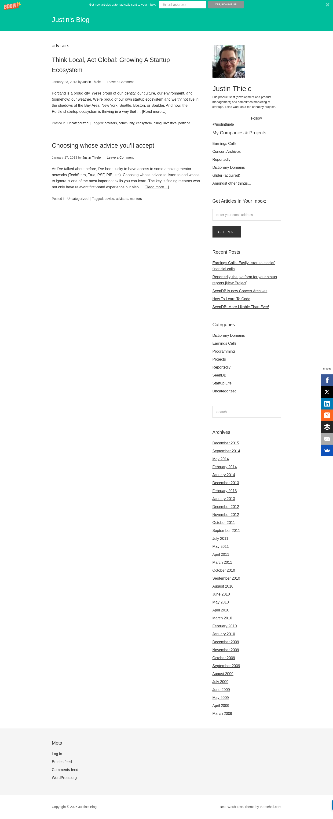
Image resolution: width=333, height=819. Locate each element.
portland (184, 123)
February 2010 (224, 626)
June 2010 (221, 594)
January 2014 (223, 475)
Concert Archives (226, 152)
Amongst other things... (231, 183)
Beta (223, 807)
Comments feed (65, 770)
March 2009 (222, 714)
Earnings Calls (224, 144)
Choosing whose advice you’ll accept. (122, 144)
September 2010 (226, 578)
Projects (219, 359)
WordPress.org (64, 778)
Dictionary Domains (228, 167)
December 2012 (225, 507)
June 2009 (221, 690)
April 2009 (220, 706)
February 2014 (224, 467)
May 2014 (220, 459)
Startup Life (222, 383)
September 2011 (226, 531)
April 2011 (220, 554)
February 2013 (224, 491)
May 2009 (220, 698)
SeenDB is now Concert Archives (239, 291)
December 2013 (225, 483)
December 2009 (225, 642)
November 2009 (225, 650)
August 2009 (223, 674)
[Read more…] (154, 111)
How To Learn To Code (231, 299)
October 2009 (223, 658)
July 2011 (220, 539)
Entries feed (62, 762)
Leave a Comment (120, 82)
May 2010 (220, 602)
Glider (217, 175)
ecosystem (144, 123)
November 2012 (225, 515)
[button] (166, 4)
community (126, 123)
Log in (57, 754)
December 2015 (225, 443)
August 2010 (223, 586)
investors (169, 123)
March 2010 (222, 618)
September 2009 (226, 666)
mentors (136, 198)
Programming (223, 351)
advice (109, 198)
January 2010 (223, 634)
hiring (157, 123)
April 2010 (220, 610)
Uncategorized (77, 123)
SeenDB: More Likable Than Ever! (240, 307)
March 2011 (222, 562)
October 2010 (223, 570)
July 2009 (220, 682)
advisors (111, 123)
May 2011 (220, 546)
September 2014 (226, 451)
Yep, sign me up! (226, 4)
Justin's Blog (75, 19)
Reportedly (221, 159)
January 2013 (223, 499)
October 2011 (223, 523)
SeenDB (219, 375)
